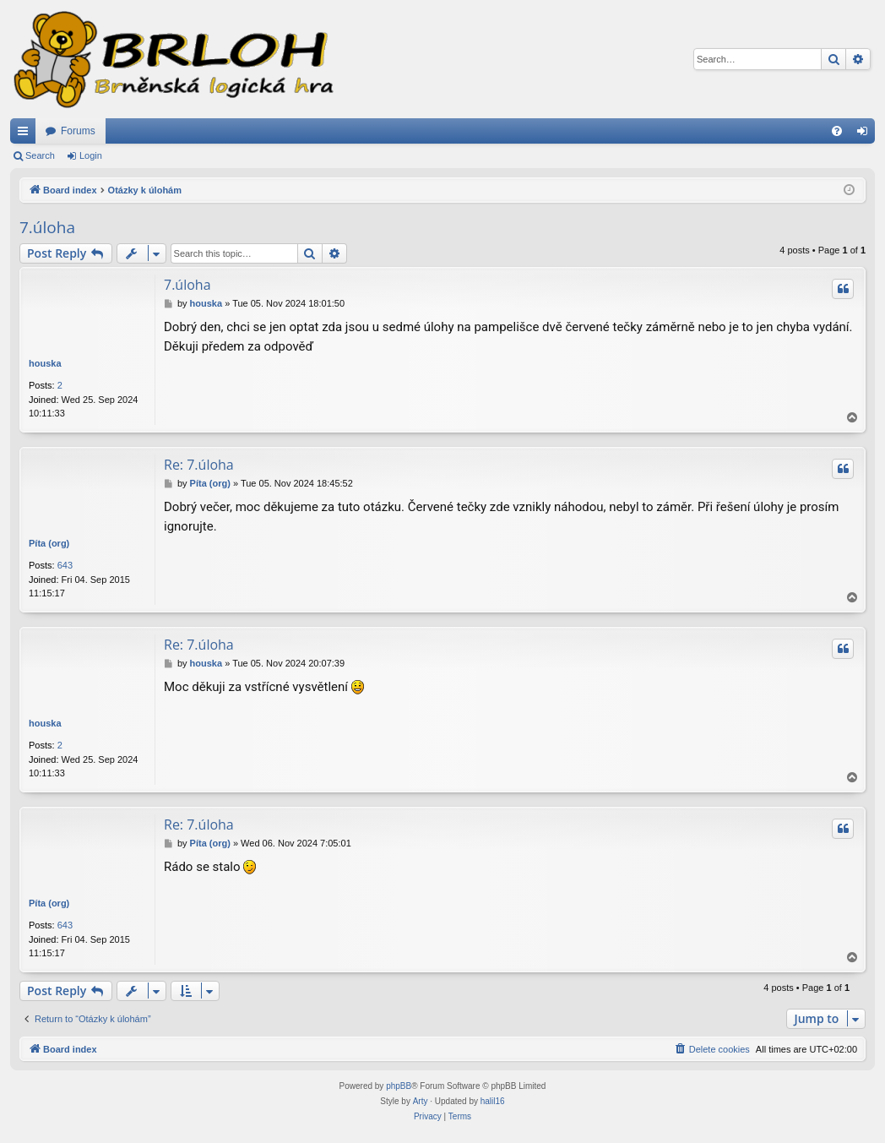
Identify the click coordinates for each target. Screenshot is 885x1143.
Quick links (26, 134)
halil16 (493, 1101)
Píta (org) (49, 543)
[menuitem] (837, 131)
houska (45, 363)
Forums (78, 131)
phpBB (398, 1086)
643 (65, 565)
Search (40, 155)
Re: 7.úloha (199, 464)
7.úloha (47, 227)
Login (90, 155)
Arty (420, 1101)
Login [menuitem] (866, 134)
